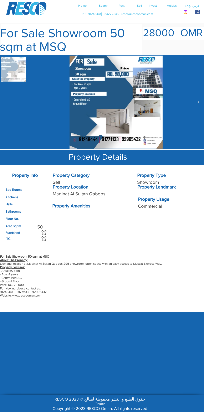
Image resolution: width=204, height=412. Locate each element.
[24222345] (111, 14)
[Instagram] (185, 12)
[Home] (82, 5)
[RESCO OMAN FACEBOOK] (197, 12)
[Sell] (139, 5)
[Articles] (171, 5)
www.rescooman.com (26, 295)
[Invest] (153, 5)
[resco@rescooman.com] (137, 14)
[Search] (103, 5)
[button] (196, 5)
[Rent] (121, 5)
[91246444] (94, 14)
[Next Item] (198, 102)
